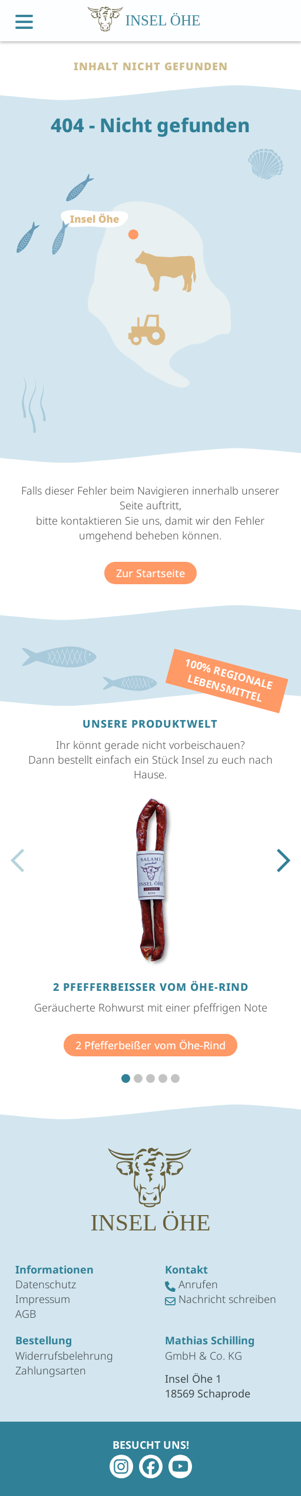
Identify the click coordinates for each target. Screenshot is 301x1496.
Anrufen (191, 1284)
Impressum (42, 1299)
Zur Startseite (150, 573)
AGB (25, 1314)
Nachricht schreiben (220, 1299)
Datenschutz (45, 1284)
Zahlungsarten (50, 1370)
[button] (125, 1078)
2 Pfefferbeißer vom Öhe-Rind (150, 1045)
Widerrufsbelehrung (64, 1355)
